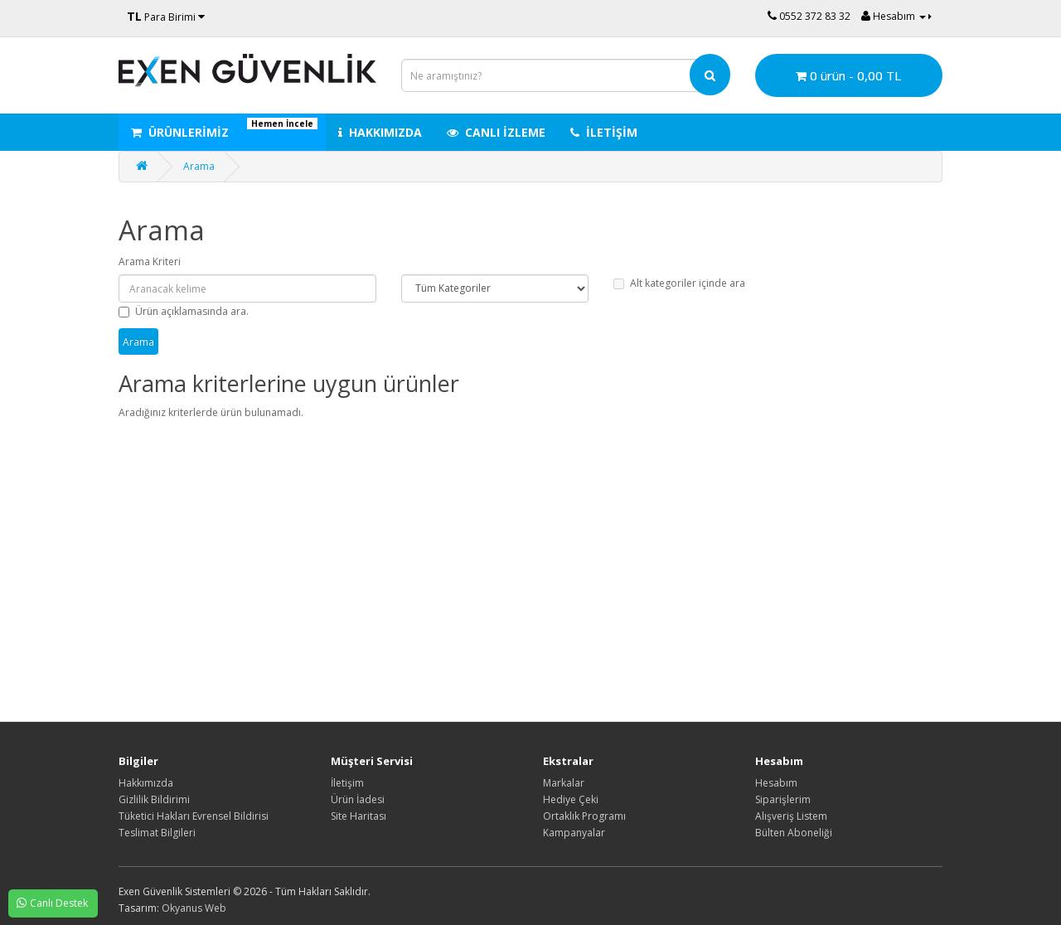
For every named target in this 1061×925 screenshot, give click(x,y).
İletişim (347, 783)
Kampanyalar (574, 833)
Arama (199, 166)
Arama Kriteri (150, 261)
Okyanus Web (194, 908)
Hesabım (776, 783)
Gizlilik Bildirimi (154, 799)
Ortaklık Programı (584, 816)
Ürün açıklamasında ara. (184, 311)
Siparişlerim (783, 799)
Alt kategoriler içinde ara (679, 283)
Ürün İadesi (358, 799)
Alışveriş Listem (791, 816)
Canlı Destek (48, 903)
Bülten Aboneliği (793, 833)
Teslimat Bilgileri (157, 833)
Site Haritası (358, 816)
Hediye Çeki (570, 799)
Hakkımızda (146, 783)
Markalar (563, 783)
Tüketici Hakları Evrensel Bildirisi (194, 816)
